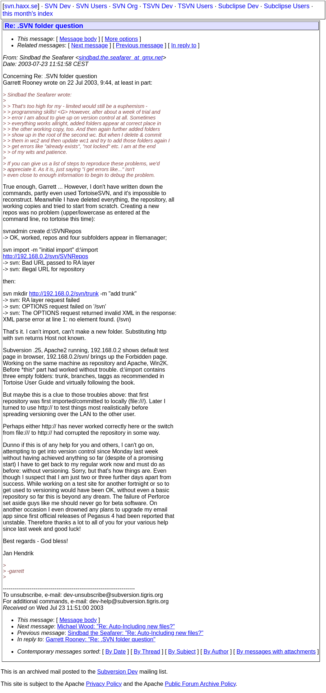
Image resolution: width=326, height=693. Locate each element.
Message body (78, 39)
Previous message (139, 45)
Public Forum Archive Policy (200, 684)
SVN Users (91, 6)
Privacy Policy (104, 684)
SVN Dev (57, 6)
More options (121, 39)
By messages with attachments (276, 652)
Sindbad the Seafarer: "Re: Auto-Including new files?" (136, 633)
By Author (216, 652)
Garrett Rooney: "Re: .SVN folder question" (100, 639)
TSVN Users (195, 6)
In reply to (183, 45)
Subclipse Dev (238, 6)
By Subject (181, 652)
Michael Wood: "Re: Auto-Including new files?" (116, 626)
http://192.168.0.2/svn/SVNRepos (45, 256)
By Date (115, 652)
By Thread (147, 652)
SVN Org (125, 6)
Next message (89, 45)
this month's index (28, 13)
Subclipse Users (286, 6)
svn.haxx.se (21, 6)
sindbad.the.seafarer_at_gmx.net (121, 58)
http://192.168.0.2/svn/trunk (64, 294)
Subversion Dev (117, 672)
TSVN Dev (158, 6)
